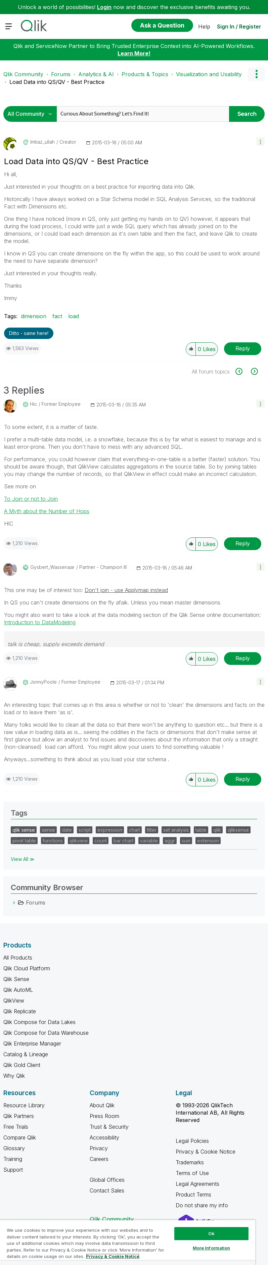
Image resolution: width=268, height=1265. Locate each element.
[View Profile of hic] (33, 404)
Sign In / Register (239, 26)
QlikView (13, 1000)
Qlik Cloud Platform (26, 968)
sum (186, 840)
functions (53, 840)
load (73, 316)
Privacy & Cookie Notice (205, 1151)
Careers (99, 1159)
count (100, 840)
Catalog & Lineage (25, 1054)
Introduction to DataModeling (40, 622)
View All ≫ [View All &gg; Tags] (23, 859)
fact (57, 316)
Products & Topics (145, 74)
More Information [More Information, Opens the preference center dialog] (211, 1248)
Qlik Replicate (19, 1011)
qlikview (79, 840)
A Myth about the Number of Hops (46, 511)
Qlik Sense (16, 979)
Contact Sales (107, 1190)
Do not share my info (203, 1205)
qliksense (238, 830)
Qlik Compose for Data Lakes (39, 1022)
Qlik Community (23, 74)
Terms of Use (192, 1173)
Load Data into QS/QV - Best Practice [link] (56, 82)
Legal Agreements (197, 1183)
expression (109, 830)
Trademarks (190, 1162)
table (201, 830)
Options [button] (256, 74)
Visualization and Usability (209, 74)
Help (204, 26)
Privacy (99, 1148)
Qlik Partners (18, 1116)
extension (208, 840)
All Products (17, 957)
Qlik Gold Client (21, 1065)
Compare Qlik (19, 1137)
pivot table (24, 840)
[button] (260, 141)
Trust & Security (109, 1126)
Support (13, 1169)
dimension (33, 316)
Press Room (104, 1116)
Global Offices (107, 1179)
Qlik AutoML (18, 989)
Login (104, 7)
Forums (61, 74)
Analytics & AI (96, 74)
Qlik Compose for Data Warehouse (46, 1032)
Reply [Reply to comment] (242, 543)
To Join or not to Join (31, 498)
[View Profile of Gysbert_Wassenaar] (52, 567)
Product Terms (193, 1194)
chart (134, 830)
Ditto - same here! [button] (28, 333)
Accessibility (104, 1137)
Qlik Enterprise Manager (32, 1043)
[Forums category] (14, 902)
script (85, 830)
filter (152, 830)
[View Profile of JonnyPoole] (43, 682)
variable (149, 840)
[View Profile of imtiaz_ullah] (42, 142)
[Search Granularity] (31, 114)
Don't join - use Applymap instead (126, 590)
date (67, 830)
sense (48, 830)
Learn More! (134, 53)
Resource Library (24, 1105)
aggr (170, 840)
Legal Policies (192, 1140)
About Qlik (102, 1105)
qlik (217, 830)
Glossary (14, 1148)
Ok (211, 1233)
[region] (127, 1242)
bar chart (123, 840)
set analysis (176, 830)
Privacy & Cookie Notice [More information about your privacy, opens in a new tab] (112, 1256)
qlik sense (23, 830)
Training (12, 1159)
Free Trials (15, 1126)
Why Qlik (14, 1075)
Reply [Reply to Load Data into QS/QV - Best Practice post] (242, 348)
